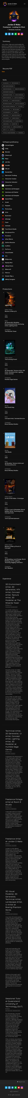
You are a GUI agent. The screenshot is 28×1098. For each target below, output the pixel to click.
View (3, 71)
